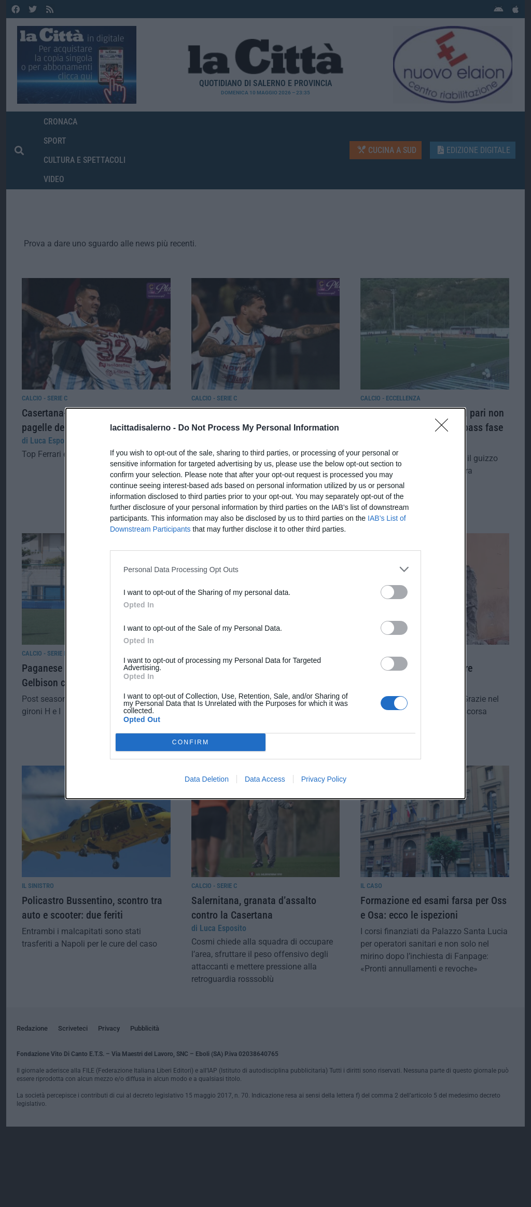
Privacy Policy (323, 779)
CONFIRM (190, 742)
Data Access (265, 779)
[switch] (394, 592)
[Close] (445, 428)
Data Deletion (207, 779)
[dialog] (265, 603)
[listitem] (265, 569)
